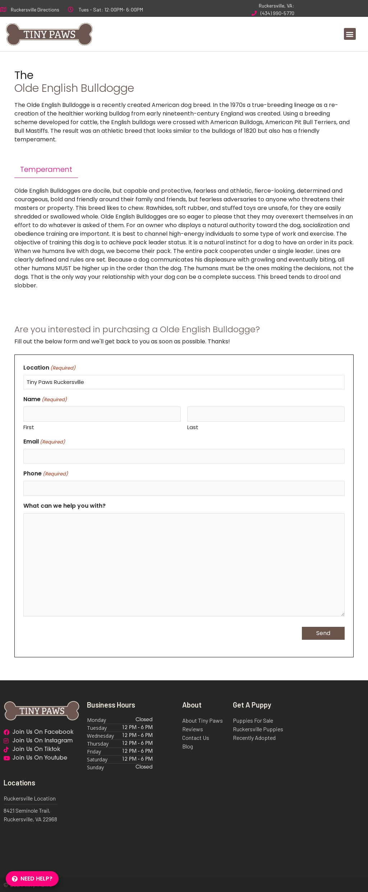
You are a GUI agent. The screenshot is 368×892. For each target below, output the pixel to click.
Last (192, 427)
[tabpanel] (184, 238)
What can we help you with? (64, 504)
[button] (350, 34)
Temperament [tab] (46, 169)
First (28, 427)
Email (44, 441)
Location (49, 367)
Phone (45, 473)
